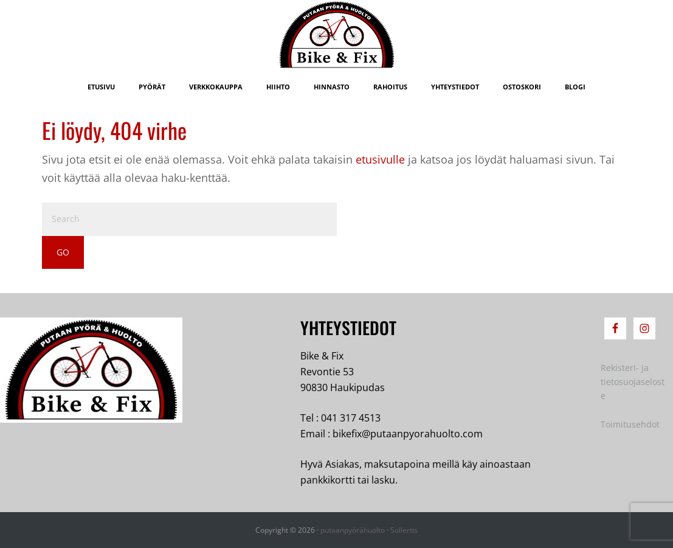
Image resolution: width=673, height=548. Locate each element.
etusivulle (380, 159)
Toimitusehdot (630, 424)
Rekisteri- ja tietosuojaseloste (632, 381)
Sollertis (404, 530)
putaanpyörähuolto (352, 530)
